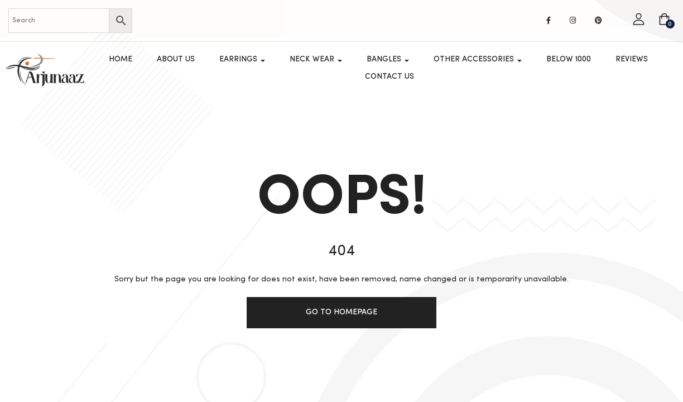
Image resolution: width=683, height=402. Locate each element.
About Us (176, 59)
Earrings (242, 59)
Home (120, 59)
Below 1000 (568, 59)
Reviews (631, 59)
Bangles (388, 59)
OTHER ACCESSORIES (478, 59)
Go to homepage (341, 312)
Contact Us (389, 76)
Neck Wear (316, 59)
